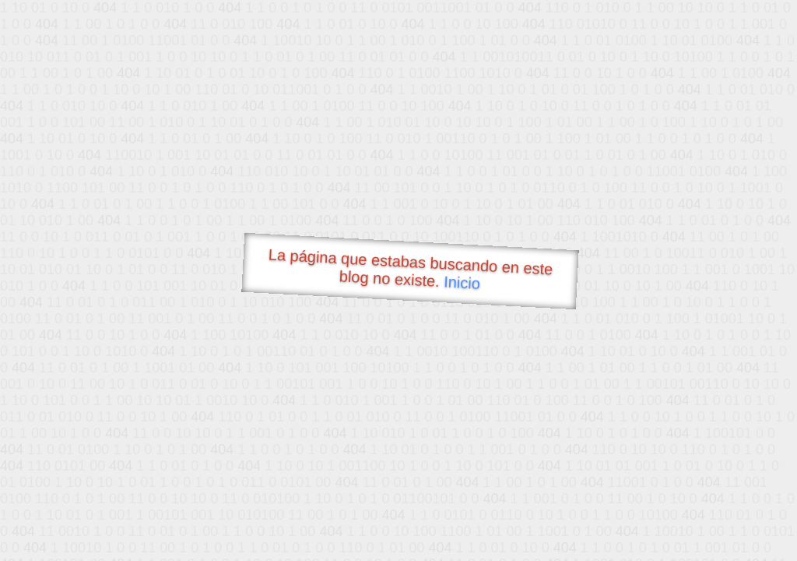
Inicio (462, 282)
